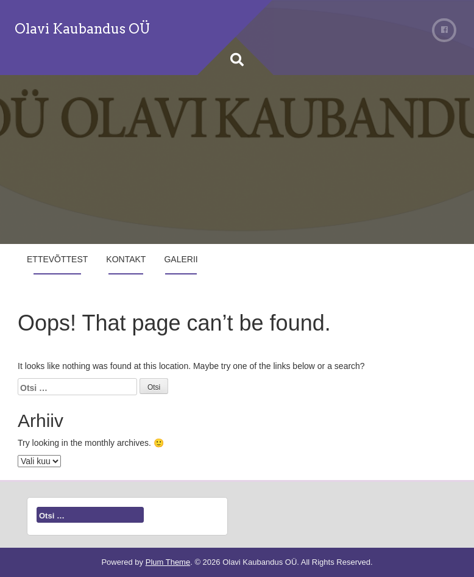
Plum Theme (168, 562)
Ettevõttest (57, 259)
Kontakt (126, 259)
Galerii (180, 259)
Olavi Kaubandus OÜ (82, 29)
